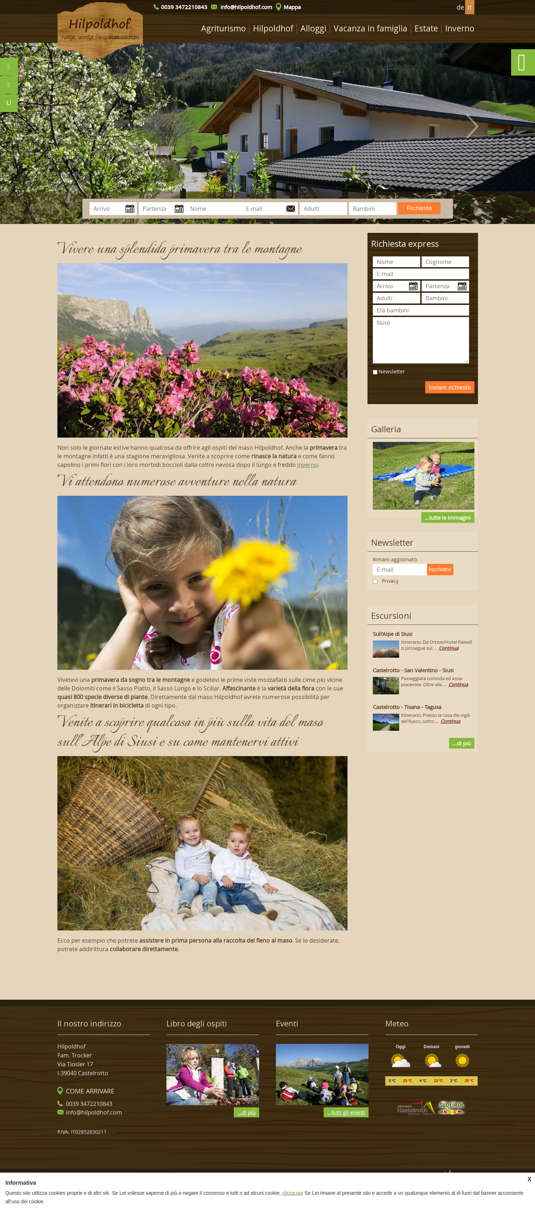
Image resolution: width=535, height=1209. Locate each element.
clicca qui (292, 1193)
